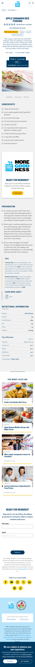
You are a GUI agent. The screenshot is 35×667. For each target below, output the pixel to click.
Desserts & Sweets (17, 35)
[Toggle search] (33, 3)
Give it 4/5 (12, 24)
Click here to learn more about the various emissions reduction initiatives (17, 637)
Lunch (28, 32)
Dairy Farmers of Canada (17, 4)
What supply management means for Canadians (17, 455)
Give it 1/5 (4, 24)
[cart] (29, 3)
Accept (10, 661)
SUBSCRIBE (17, 193)
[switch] (18, 63)
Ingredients (9, 97)
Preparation (18, 97)
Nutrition (26, 97)
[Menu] (2, 3)
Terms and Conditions (25, 656)
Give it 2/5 (7, 24)
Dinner (22, 32)
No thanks (25, 661)
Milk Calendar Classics (11, 32)
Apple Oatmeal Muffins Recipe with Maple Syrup (16, 428)
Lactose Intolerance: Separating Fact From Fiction (17, 487)
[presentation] (17, 544)
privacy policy (22, 569)
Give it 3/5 (9, 24)
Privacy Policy (11, 656)
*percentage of (10, 359)
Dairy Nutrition (11, 619)
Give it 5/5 (14, 24)
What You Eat (24, 619)
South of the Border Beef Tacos (15, 402)
